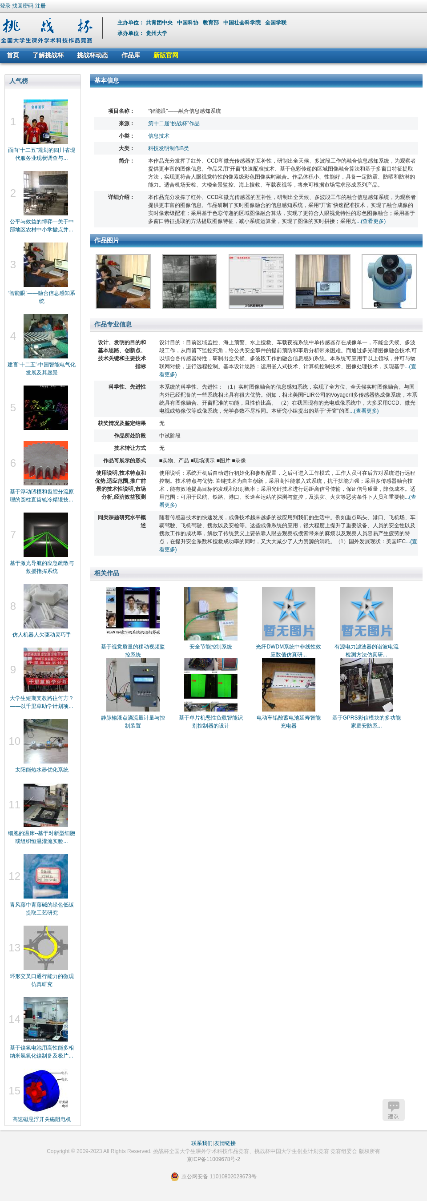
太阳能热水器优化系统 (41, 770)
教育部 (211, 23)
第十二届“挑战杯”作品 (174, 123)
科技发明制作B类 (168, 148)
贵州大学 (156, 33)
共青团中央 (160, 23)
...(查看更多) (371, 221)
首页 (13, 55)
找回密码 (22, 6)
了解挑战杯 (48, 55)
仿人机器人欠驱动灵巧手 (41, 635)
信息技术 (158, 136)
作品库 (130, 55)
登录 (5, 6)
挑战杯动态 (92, 55)
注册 (40, 6)
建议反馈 (394, 1110)
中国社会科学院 (242, 23)
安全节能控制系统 (210, 647)
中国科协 (188, 23)
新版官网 (165, 55)
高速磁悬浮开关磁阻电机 (41, 1119)
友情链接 (225, 1143)
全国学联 (276, 23)
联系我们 (202, 1143)
